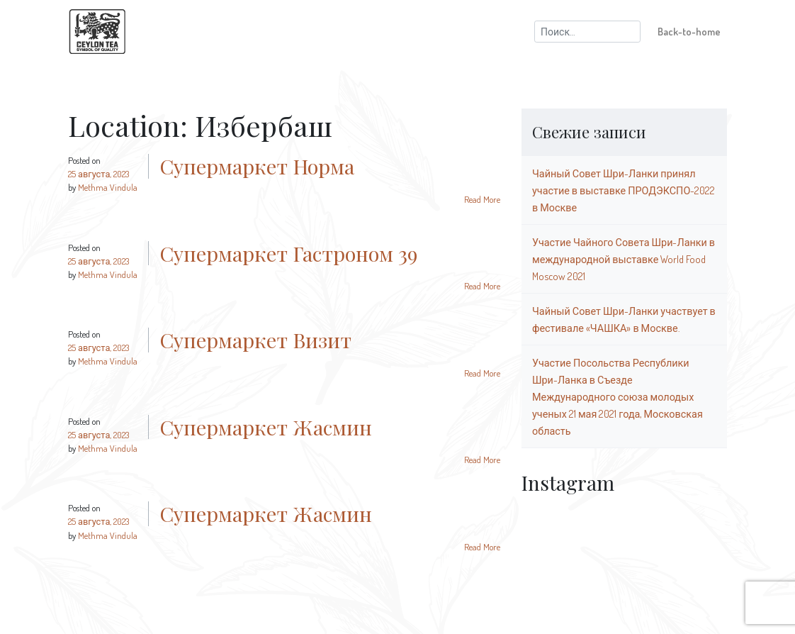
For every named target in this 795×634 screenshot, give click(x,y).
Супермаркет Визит (255, 339)
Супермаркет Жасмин (265, 426)
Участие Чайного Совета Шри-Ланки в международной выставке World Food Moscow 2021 (623, 258)
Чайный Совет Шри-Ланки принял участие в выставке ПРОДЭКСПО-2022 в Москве (623, 190)
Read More (482, 199)
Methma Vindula (107, 187)
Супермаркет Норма (256, 165)
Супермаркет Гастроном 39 (288, 253)
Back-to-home (689, 31)
